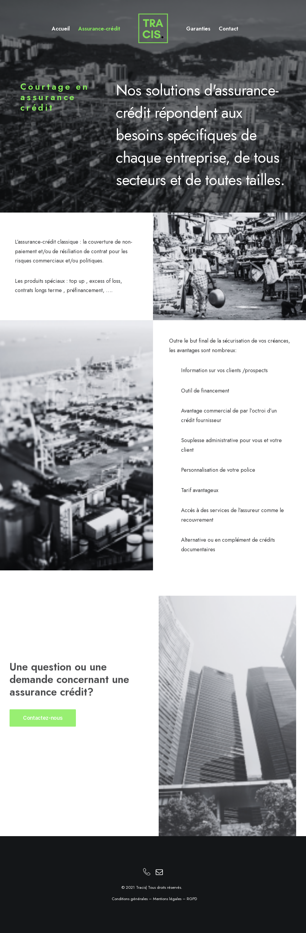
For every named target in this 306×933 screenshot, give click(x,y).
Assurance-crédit (99, 29)
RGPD (192, 899)
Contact (228, 29)
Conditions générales (130, 899)
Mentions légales (167, 899)
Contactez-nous (42, 735)
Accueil (61, 29)
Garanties (198, 29)
